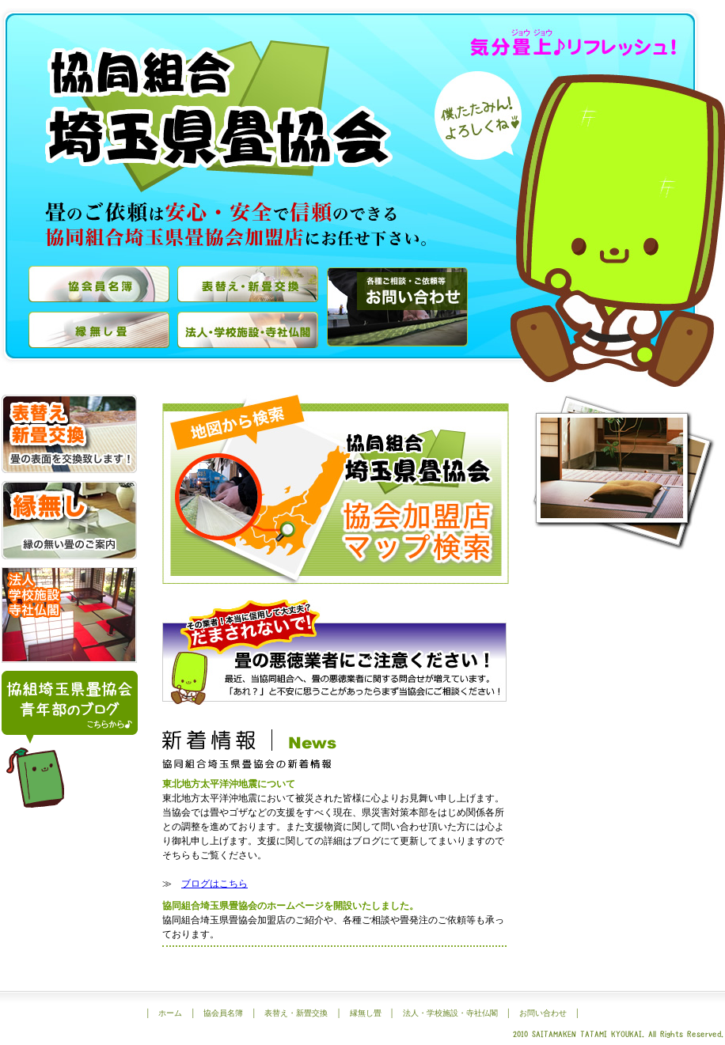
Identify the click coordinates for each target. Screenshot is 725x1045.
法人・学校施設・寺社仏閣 (450, 1013)
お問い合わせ (543, 1013)
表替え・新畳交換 (296, 1013)
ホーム (170, 1013)
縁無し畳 (365, 1013)
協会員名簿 (223, 1013)
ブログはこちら (214, 883)
